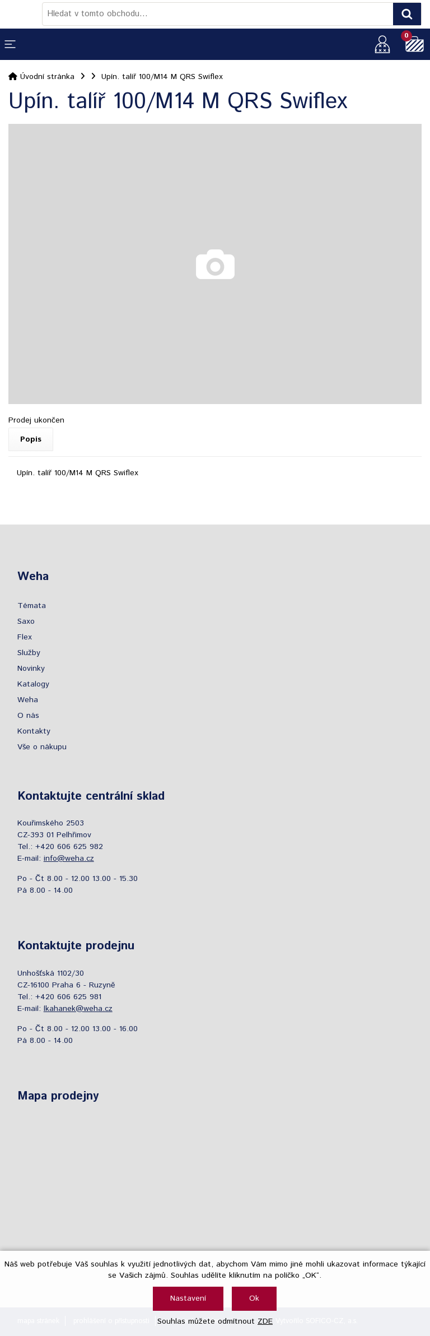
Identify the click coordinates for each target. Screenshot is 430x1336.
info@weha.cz (69, 858)
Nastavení (188, 1298)
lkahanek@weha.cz (78, 1008)
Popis (30, 439)
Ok (254, 1298)
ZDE (265, 1321)
